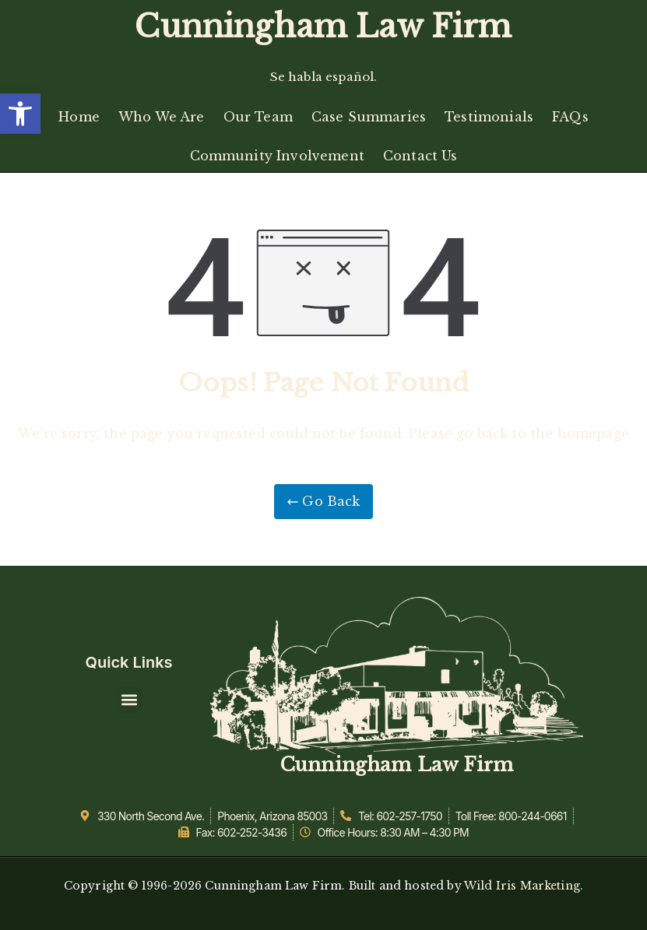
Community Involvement (277, 155)
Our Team (258, 117)
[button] (20, 113)
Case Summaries (368, 117)
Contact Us (420, 155)
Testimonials (489, 117)
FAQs (570, 117)
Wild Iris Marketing (522, 886)
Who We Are (161, 117)
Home (79, 117)
